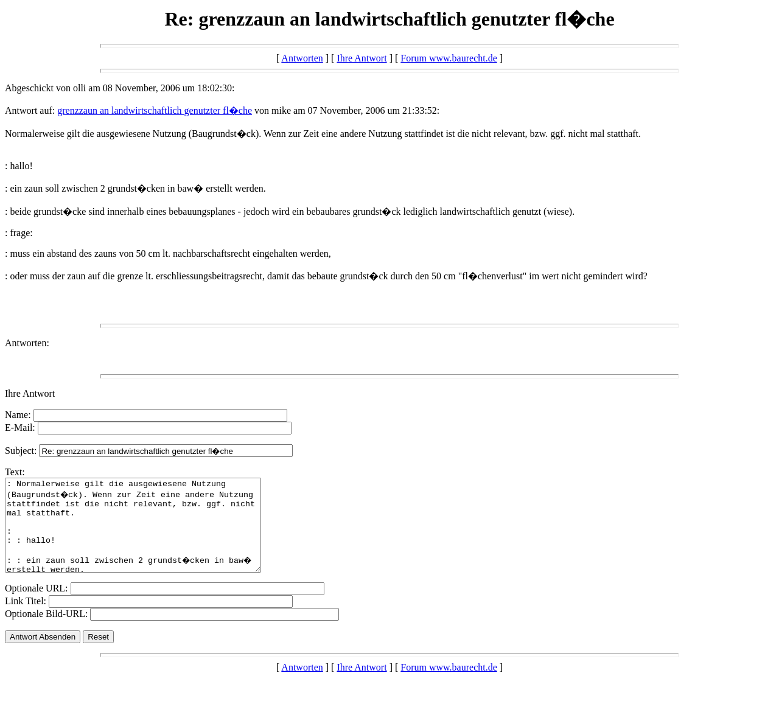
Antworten (302, 58)
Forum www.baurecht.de (448, 58)
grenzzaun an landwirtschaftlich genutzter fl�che (154, 110)
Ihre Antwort (361, 58)
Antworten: (27, 343)
